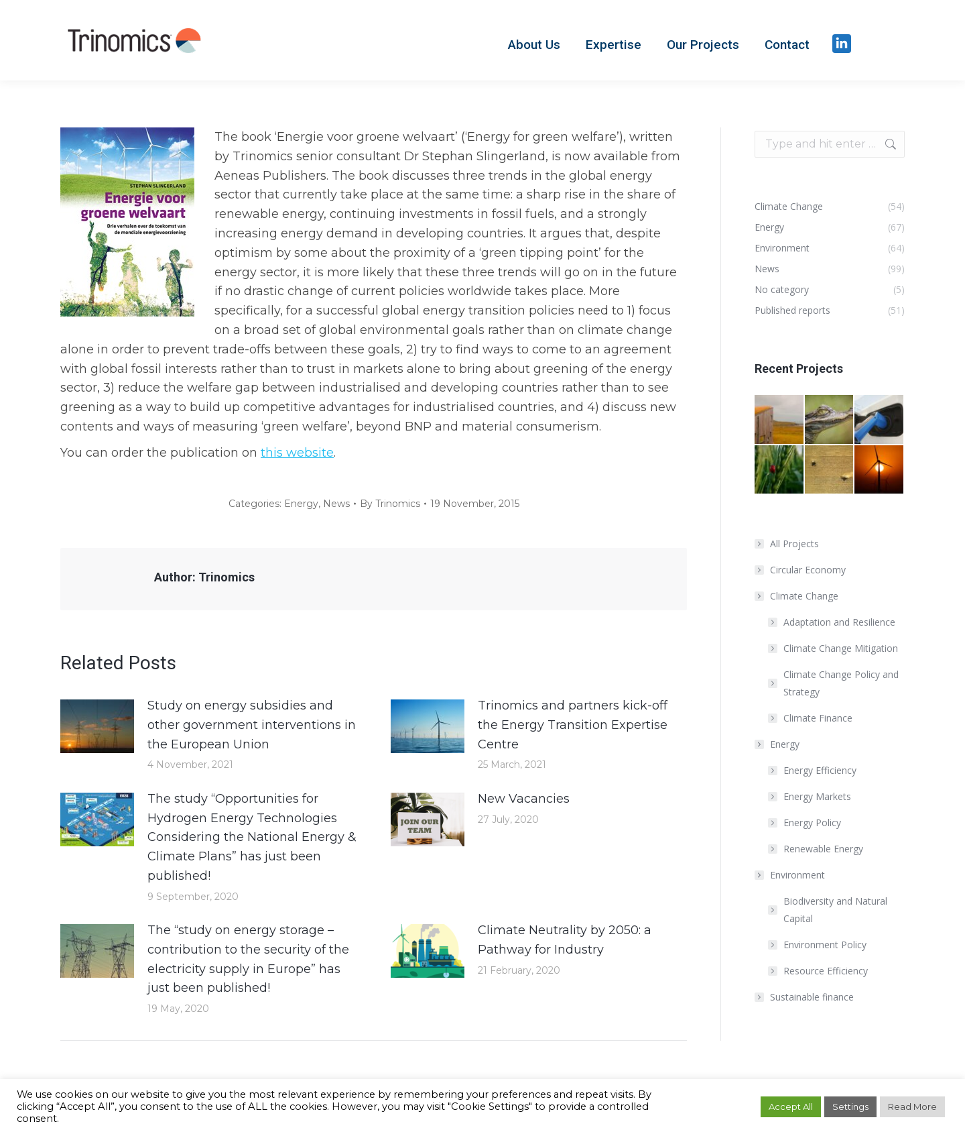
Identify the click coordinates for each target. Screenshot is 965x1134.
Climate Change (797, 595)
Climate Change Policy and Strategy (841, 683)
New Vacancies (524, 798)
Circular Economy (808, 569)
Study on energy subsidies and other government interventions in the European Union (251, 725)
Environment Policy (824, 944)
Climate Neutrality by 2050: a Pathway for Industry (564, 940)
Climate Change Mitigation (840, 648)
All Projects (794, 543)
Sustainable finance (812, 996)
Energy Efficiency (819, 770)
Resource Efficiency (825, 970)
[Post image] (97, 726)
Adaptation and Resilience (839, 622)
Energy (301, 504)
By (390, 504)
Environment (791, 874)
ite (326, 452)
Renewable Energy (823, 848)
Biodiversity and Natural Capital (835, 910)
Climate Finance (817, 718)
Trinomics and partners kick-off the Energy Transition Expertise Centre (572, 725)
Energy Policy (812, 822)
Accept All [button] (791, 1106)
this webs (289, 452)
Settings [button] (850, 1106)
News (336, 504)
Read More (912, 1106)
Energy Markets (817, 796)
